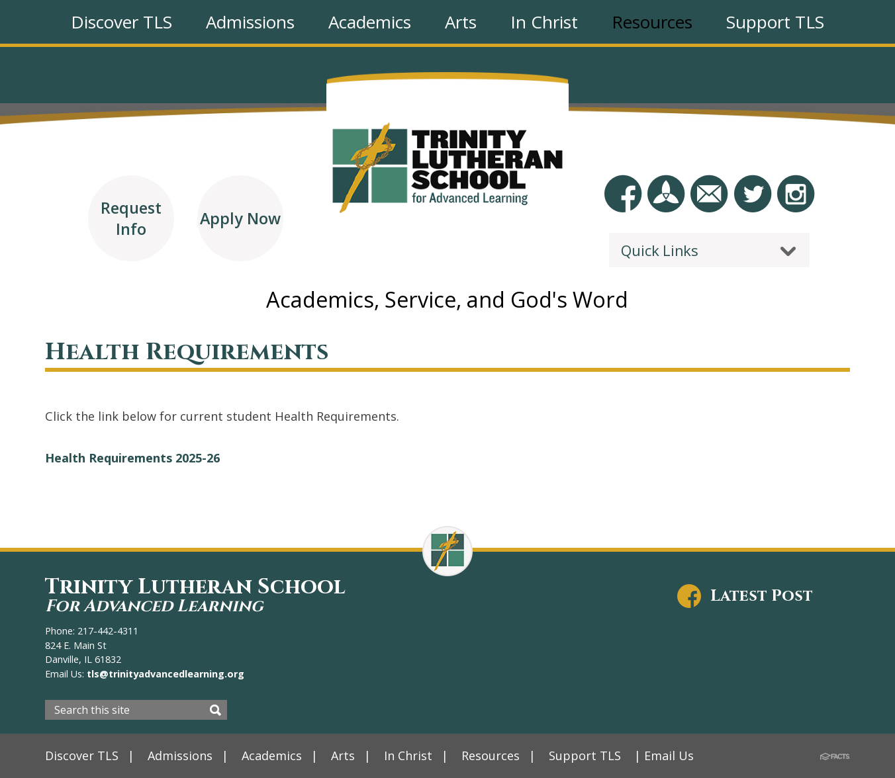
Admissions (180, 755)
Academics (272, 755)
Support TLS (585, 755)
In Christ (408, 755)
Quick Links (659, 250)
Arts (343, 755)
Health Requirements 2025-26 (132, 458)
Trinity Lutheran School (195, 595)
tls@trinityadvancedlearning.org (164, 674)
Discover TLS (81, 755)
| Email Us (664, 755)
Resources (491, 755)
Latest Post (761, 596)
